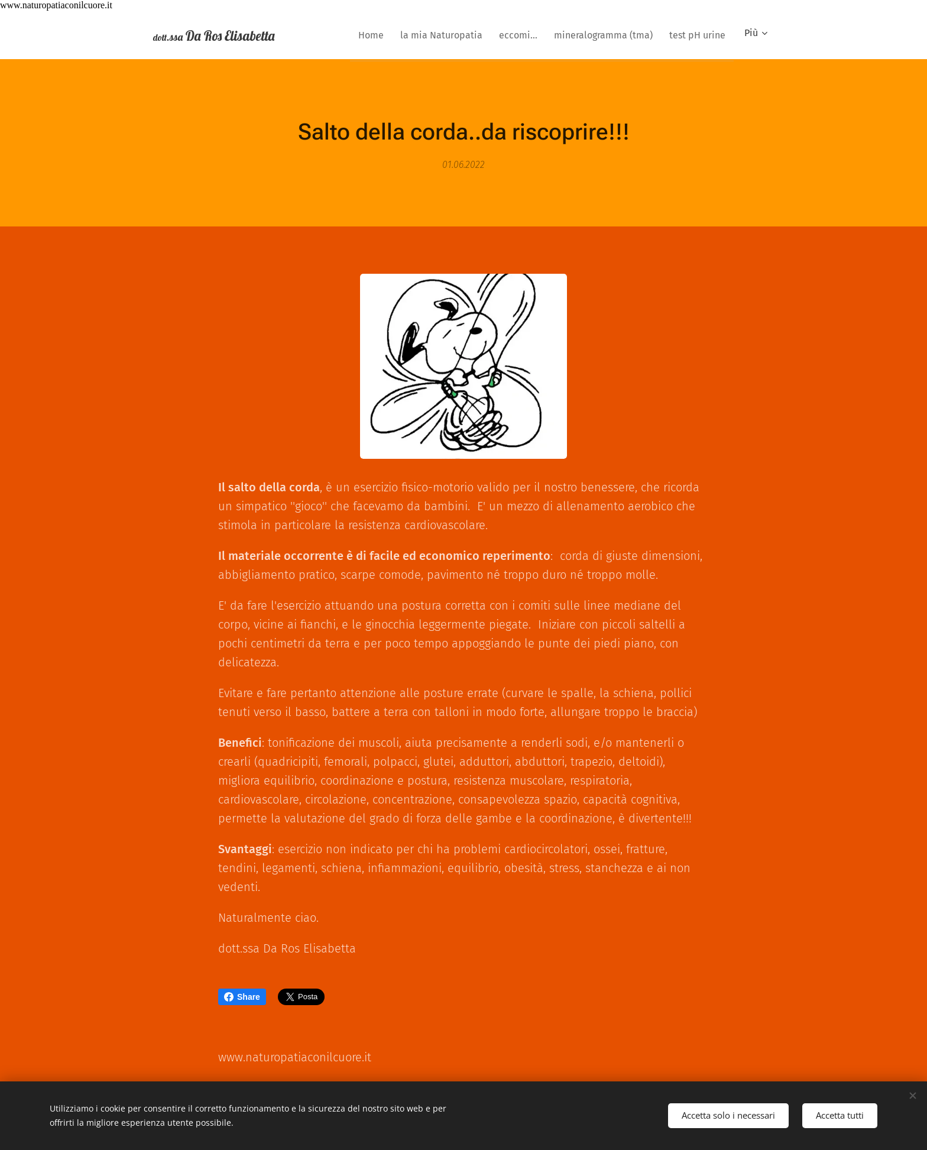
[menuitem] (349, 35)
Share (242, 997)
